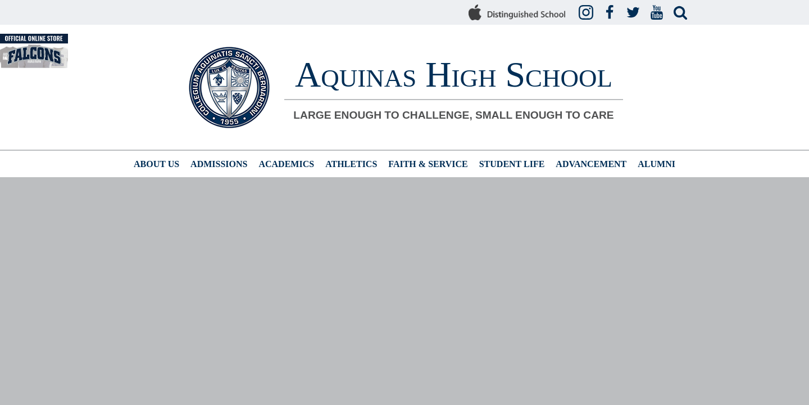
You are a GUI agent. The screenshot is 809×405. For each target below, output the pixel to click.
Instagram (588, 13)
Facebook (611, 13)
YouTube (658, 13)
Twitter (635, 13)
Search (682, 13)
